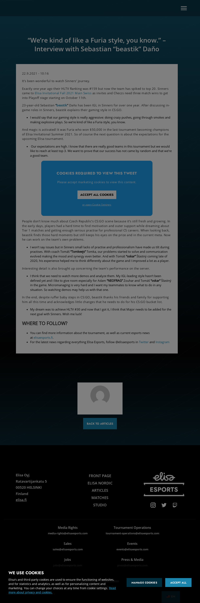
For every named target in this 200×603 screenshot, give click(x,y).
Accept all (178, 583)
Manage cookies (144, 583)
